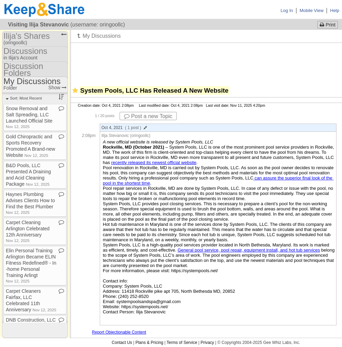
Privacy (207, 342)
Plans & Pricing (149, 342)
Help (334, 10)
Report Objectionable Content (119, 332)
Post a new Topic (148, 116)
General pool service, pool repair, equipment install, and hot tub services (249, 250)
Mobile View (311, 10)
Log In (287, 10)
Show (57, 87)
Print (327, 24)
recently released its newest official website (153, 162)
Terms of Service (182, 342)
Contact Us (122, 342)
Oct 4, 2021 (124, 127)
